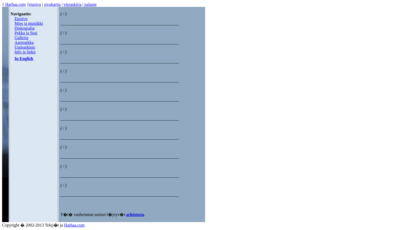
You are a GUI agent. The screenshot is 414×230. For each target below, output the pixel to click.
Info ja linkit (25, 52)
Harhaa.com (15, 4)
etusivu (35, 4)
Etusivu (21, 18)
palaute (90, 4)
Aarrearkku (24, 42)
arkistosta (135, 214)
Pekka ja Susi (26, 33)
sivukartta (52, 4)
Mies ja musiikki (29, 23)
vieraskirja (73, 4)
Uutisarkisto (25, 47)
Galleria (21, 37)
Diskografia (25, 28)
